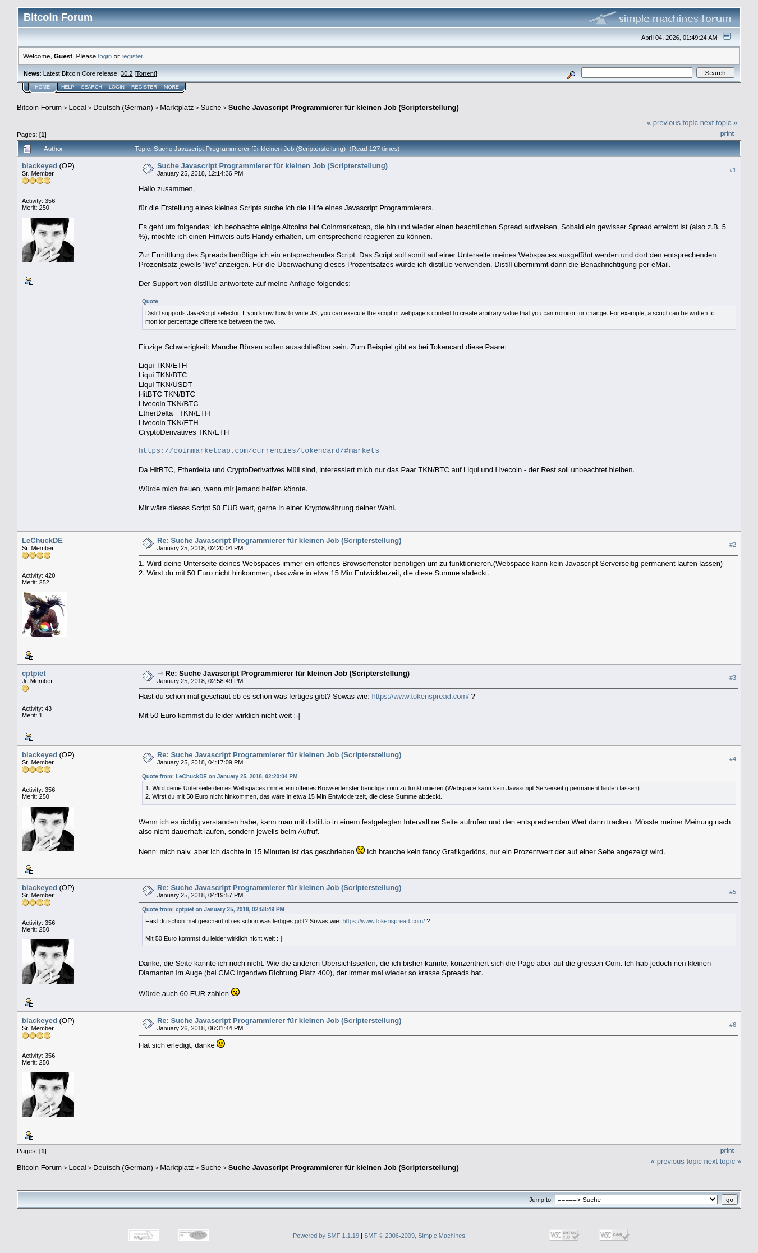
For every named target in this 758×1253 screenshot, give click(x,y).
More (171, 87)
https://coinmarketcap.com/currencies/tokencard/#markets (259, 451)
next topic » (719, 122)
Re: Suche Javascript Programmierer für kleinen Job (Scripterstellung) (279, 540)
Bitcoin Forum (39, 107)
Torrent (145, 73)
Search (92, 87)
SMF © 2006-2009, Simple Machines (414, 1235)
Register (144, 87)
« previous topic (672, 122)
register (132, 55)
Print (727, 133)
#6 (732, 1024)
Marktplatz (177, 107)
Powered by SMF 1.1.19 (326, 1235)
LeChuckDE (42, 540)
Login (117, 87)
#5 (732, 891)
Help (68, 87)
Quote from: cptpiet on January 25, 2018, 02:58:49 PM (213, 909)
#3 (732, 677)
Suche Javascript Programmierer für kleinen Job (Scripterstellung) (343, 107)
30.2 (126, 73)
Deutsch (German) (123, 107)
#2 (732, 544)
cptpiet (34, 673)
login (105, 55)
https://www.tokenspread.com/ (419, 696)
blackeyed (39, 166)
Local (77, 107)
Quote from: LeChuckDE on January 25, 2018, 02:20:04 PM (219, 776)
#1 (732, 170)
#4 (732, 759)
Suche (211, 107)
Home (42, 87)
